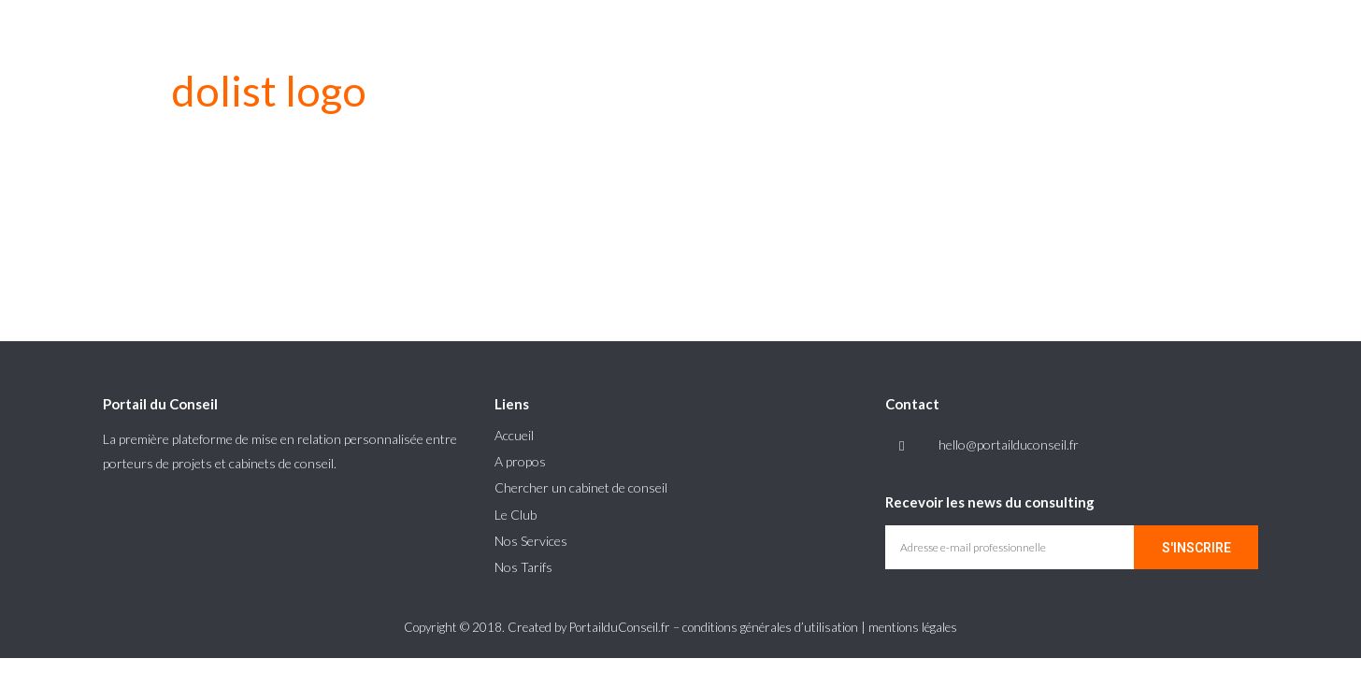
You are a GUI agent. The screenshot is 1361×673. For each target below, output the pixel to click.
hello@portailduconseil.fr (1008, 444)
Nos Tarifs (523, 567)
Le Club (515, 515)
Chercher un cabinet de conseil (580, 487)
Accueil (514, 435)
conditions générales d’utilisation (770, 627)
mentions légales (912, 627)
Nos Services (530, 541)
